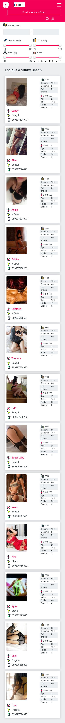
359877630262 (19, 268)
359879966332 (19, 565)
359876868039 (19, 664)
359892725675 (19, 615)
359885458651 (19, 317)
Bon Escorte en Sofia (34, 12)
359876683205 (19, 466)
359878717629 (19, 516)
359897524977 (19, 119)
